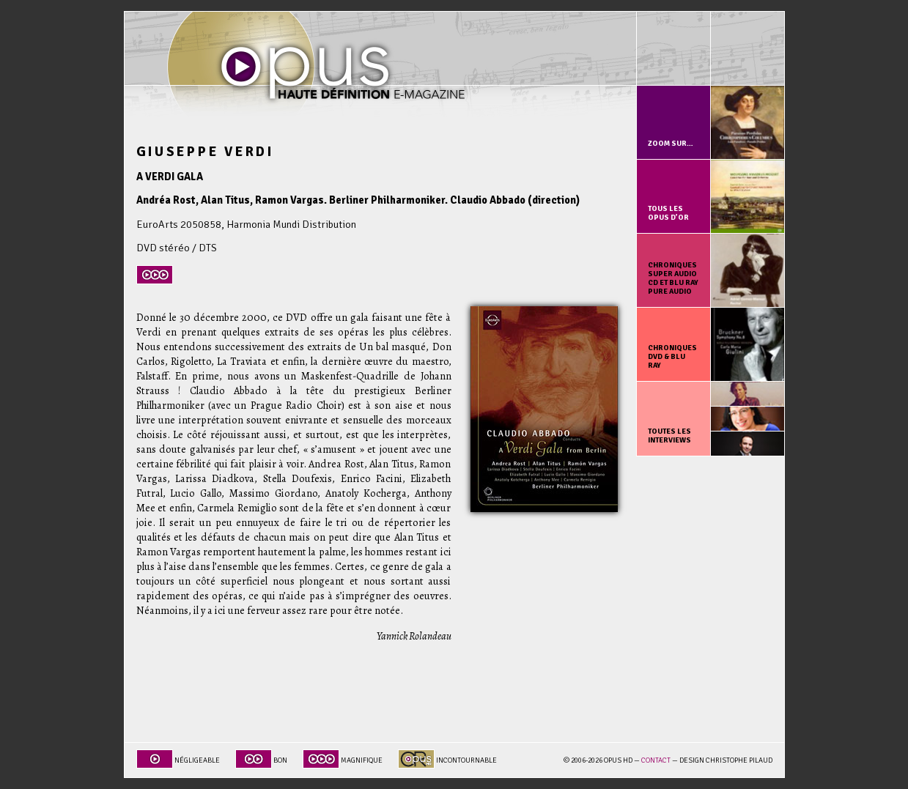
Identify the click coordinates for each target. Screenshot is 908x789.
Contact (656, 760)
